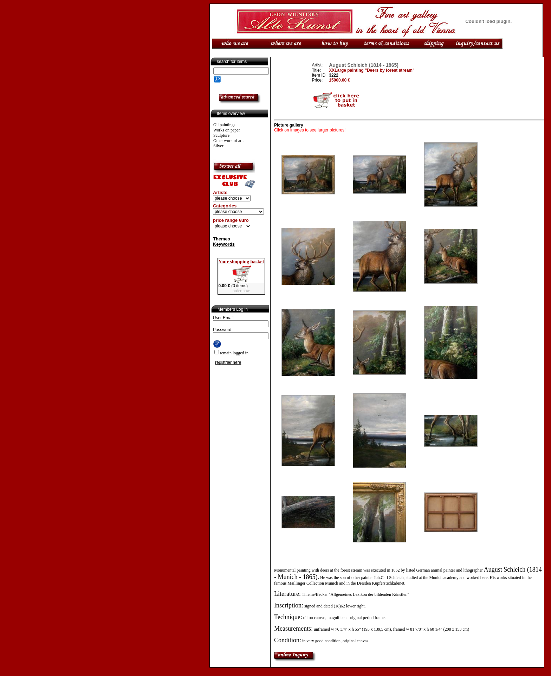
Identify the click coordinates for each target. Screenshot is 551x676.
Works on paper (226, 130)
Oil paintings (224, 124)
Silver (218, 145)
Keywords (224, 244)
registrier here (228, 362)
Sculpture (221, 135)
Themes (221, 239)
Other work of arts (228, 140)
